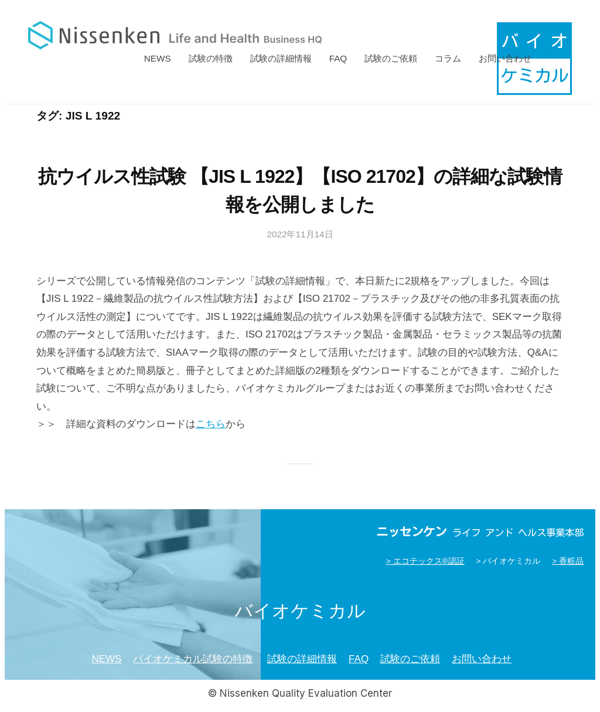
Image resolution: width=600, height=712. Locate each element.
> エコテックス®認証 (425, 561)
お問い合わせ (505, 58)
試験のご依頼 (390, 58)
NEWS (157, 58)
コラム (448, 58)
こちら (211, 424)
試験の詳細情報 (281, 58)
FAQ (338, 58)
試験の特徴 (211, 58)
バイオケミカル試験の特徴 (193, 659)
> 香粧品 (568, 561)
